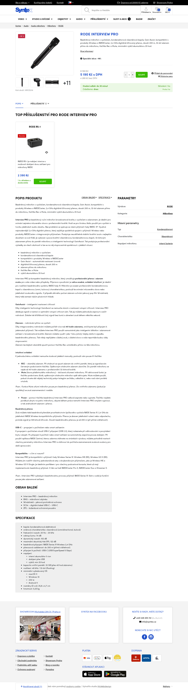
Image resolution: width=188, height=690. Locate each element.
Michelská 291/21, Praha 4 (47, 611)
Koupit (141, 74)
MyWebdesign (104, 686)
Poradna (50, 669)
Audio (26, 25)
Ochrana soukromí (26, 669)
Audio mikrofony (38, 25)
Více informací (86, 51)
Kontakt (60, 2)
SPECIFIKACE (105, 197)
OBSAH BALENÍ (89, 197)
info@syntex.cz (149, 621)
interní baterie (166, 243)
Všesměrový (167, 236)
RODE (60, 25)
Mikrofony (51, 25)
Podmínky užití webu (27, 664)
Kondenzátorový (165, 229)
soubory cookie (73, 686)
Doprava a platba (26, 655)
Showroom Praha (54, 660)
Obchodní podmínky (27, 660)
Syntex (18, 25)
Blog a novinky (52, 664)
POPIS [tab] (19, 103)
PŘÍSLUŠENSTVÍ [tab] (40, 103)
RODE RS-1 (35, 126)
